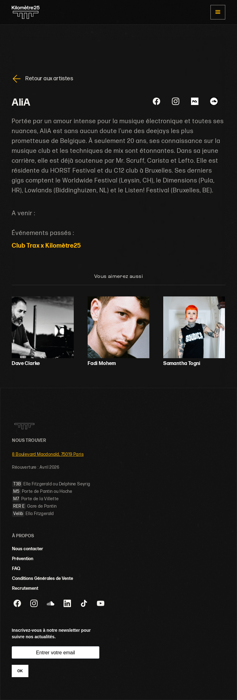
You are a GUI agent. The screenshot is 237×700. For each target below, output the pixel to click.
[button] (217, 12)
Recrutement (25, 588)
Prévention (22, 558)
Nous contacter (27, 548)
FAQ (16, 568)
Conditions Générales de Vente (42, 578)
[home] (26, 12)
